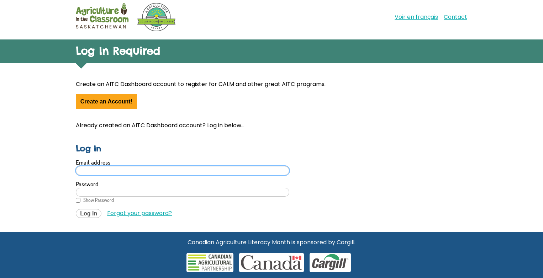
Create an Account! (106, 101)
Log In (88, 213)
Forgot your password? (139, 213)
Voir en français (416, 17)
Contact (455, 17)
